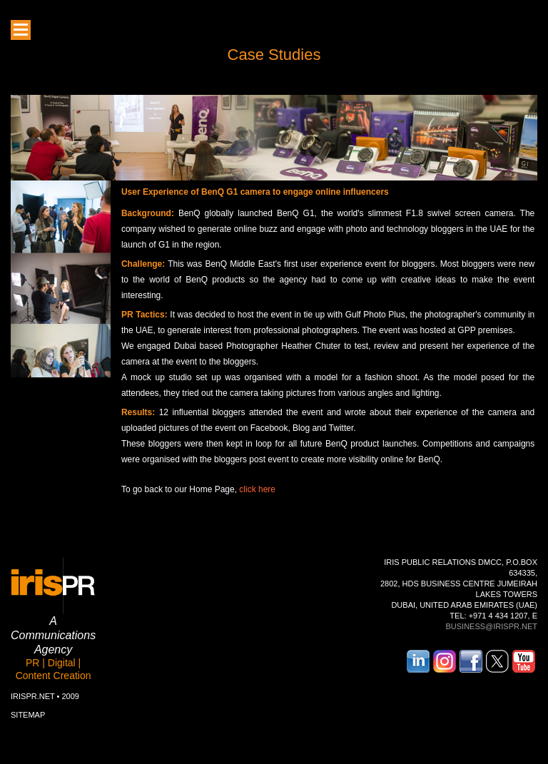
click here (257, 489)
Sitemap (28, 714)
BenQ (212, 192)
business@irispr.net (491, 626)
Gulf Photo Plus (375, 315)
